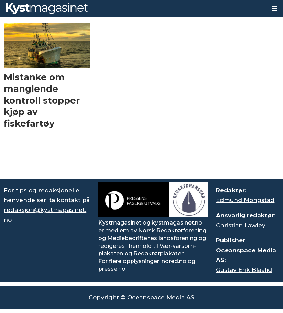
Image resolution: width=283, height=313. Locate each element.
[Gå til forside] (47, 8)
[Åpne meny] (274, 8)
